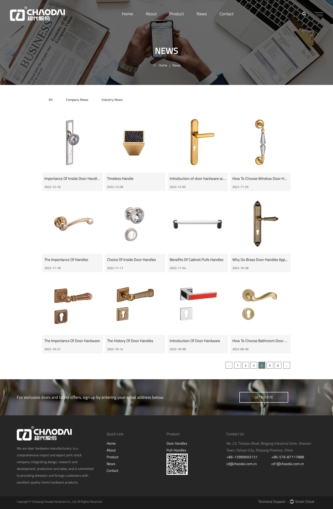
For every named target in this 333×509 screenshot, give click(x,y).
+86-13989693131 (242, 457)
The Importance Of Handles (66, 259)
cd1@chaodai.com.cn (287, 464)
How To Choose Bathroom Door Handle (264, 341)
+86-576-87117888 (287, 457)
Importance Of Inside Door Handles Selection (80, 178)
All (50, 99)
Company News (77, 99)
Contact (227, 13)
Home (127, 13)
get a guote (264, 397)
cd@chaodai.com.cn (241, 464)
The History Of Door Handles (130, 341)
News (202, 13)
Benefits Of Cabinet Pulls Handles (196, 259)
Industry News (112, 99)
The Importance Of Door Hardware (72, 341)
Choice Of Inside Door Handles (131, 259)
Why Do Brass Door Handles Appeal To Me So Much (273, 259)
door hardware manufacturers (49, 448)
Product (176, 13)
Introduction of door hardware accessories (204, 178)
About (151, 13)
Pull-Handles (176, 450)
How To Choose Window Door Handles (263, 178)
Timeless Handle (120, 178)
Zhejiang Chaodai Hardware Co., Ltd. (54, 501)
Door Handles (176, 443)
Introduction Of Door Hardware (195, 341)
